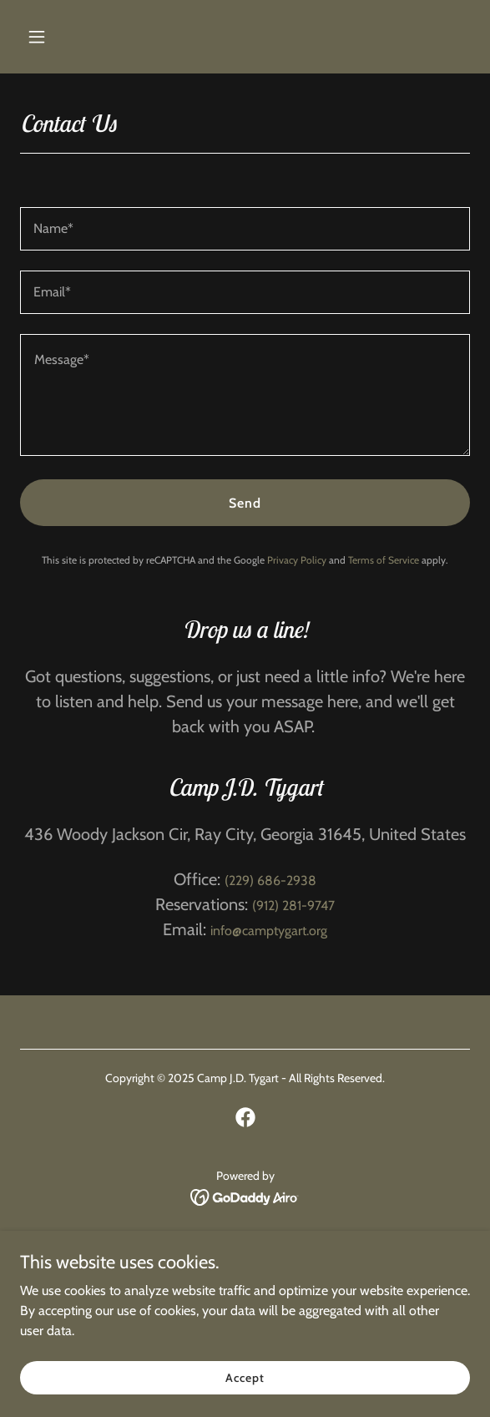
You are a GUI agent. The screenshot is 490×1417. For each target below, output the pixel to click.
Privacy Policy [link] (296, 560)
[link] (245, 1117)
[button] (54, 36)
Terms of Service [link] (383, 560)
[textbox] (245, 229)
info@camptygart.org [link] (268, 931)
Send (245, 503)
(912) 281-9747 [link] (293, 905)
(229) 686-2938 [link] (270, 880)
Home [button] (244, 1237)
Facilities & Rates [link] (245, 1260)
